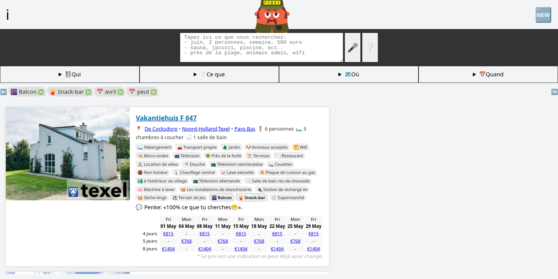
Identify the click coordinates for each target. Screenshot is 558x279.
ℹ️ (7, 14)
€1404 (168, 248)
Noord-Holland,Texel (206, 128)
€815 (168, 233)
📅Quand (491, 74)
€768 (186, 241)
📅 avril (109, 91)
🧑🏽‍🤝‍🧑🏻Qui (73, 74)
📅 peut (143, 91)
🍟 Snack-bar (70, 91)
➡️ (554, 91)
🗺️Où (351, 74)
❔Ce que (212, 74)
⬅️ (3, 91)
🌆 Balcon (27, 91)
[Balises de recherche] (261, 47)
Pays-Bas (244, 128)
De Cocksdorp (161, 128)
